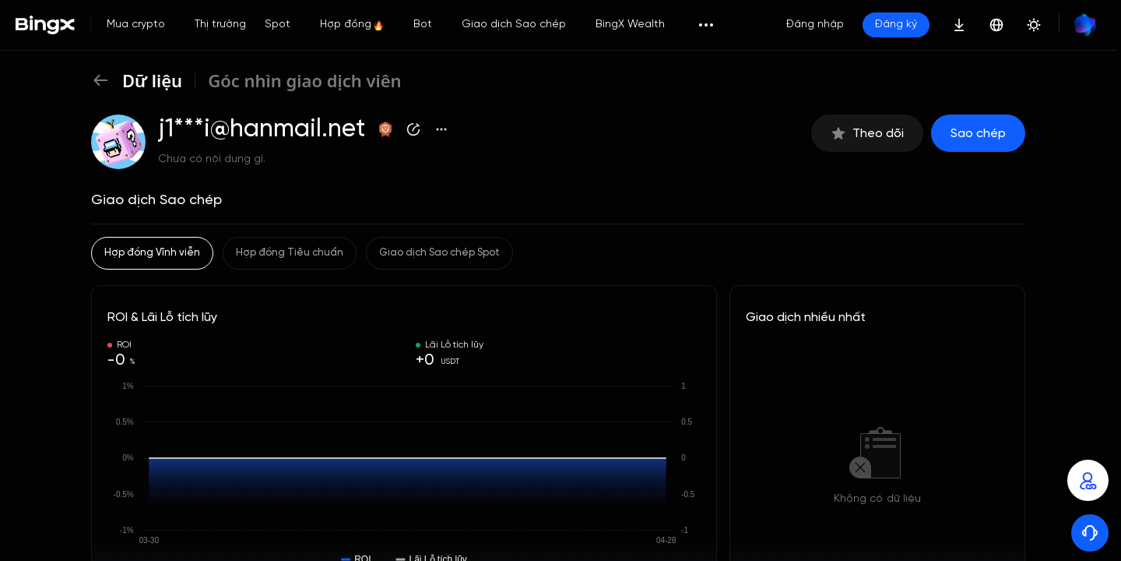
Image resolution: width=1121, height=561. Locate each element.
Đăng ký (896, 24)
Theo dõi (867, 133)
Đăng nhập (815, 24)
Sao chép (978, 133)
